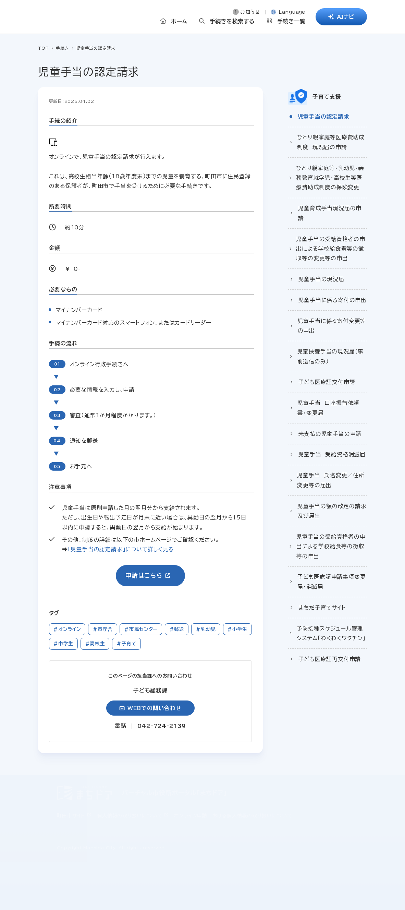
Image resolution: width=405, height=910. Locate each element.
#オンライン (67, 629)
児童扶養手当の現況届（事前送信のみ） (330, 356)
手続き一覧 (291, 23)
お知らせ (250, 13)
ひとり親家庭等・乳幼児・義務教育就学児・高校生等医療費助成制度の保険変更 (330, 177)
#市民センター (141, 629)
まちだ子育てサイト (322, 607)
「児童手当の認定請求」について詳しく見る (121, 549)
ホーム (179, 23)
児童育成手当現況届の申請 (329, 212)
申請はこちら (143, 575)
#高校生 (95, 643)
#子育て (126, 643)
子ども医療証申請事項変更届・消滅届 (331, 581)
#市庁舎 (103, 629)
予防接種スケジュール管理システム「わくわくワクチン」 (331, 633)
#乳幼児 (206, 629)
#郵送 (176, 629)
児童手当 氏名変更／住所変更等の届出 (330, 480)
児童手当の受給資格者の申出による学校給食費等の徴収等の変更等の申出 (330, 248)
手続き (62, 48)
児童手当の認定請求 (323, 116)
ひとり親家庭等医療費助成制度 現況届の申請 (331, 141)
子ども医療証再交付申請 (329, 659)
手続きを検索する (232, 23)
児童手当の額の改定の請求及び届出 (331, 510)
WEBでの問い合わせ (154, 708)
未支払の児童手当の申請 (330, 433)
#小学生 (237, 629)
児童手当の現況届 (321, 279)
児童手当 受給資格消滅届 (332, 454)
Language (292, 13)
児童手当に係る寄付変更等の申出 (332, 325)
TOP (43, 48)
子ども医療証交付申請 (326, 382)
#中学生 (63, 643)
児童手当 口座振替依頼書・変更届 (328, 407)
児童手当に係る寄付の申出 (332, 300)
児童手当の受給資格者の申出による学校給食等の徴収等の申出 (330, 546)
